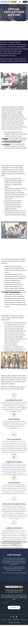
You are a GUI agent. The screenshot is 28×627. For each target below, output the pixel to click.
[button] (20, 2)
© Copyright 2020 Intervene (14, 622)
